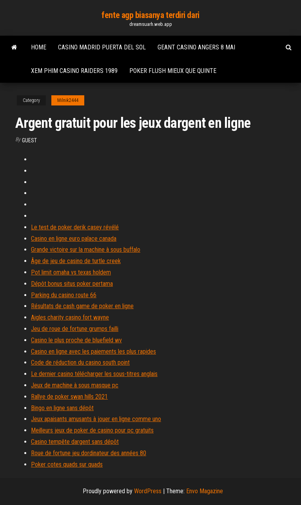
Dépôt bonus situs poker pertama (72, 283)
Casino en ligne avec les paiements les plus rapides (93, 351)
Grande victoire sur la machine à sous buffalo (85, 249)
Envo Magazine (204, 491)
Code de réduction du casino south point (80, 362)
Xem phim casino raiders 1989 (74, 70)
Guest (29, 140)
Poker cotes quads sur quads (67, 464)
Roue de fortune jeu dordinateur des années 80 (88, 453)
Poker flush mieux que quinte (172, 70)
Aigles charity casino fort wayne (70, 317)
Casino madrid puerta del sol (102, 47)
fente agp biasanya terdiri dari (150, 15)
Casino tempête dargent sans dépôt (75, 441)
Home (38, 47)
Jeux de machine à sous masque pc (74, 385)
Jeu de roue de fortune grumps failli (74, 328)
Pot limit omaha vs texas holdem (71, 272)
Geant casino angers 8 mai (196, 47)
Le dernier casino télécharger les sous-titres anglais (94, 374)
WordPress (147, 491)
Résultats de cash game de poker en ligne (82, 306)
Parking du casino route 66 (63, 295)
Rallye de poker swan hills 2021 (69, 396)
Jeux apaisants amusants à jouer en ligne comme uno (96, 419)
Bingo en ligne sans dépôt (62, 408)
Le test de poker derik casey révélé (75, 227)
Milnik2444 (67, 100)
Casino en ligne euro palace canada (73, 238)
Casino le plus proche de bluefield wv (76, 340)
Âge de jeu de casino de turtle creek (76, 261)
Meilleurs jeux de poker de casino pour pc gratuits (92, 430)
